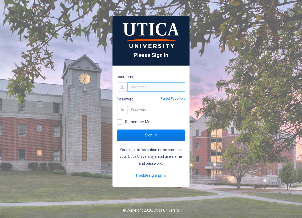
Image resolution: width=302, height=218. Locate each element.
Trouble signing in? (151, 175)
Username (125, 77)
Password (125, 99)
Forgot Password (173, 98)
